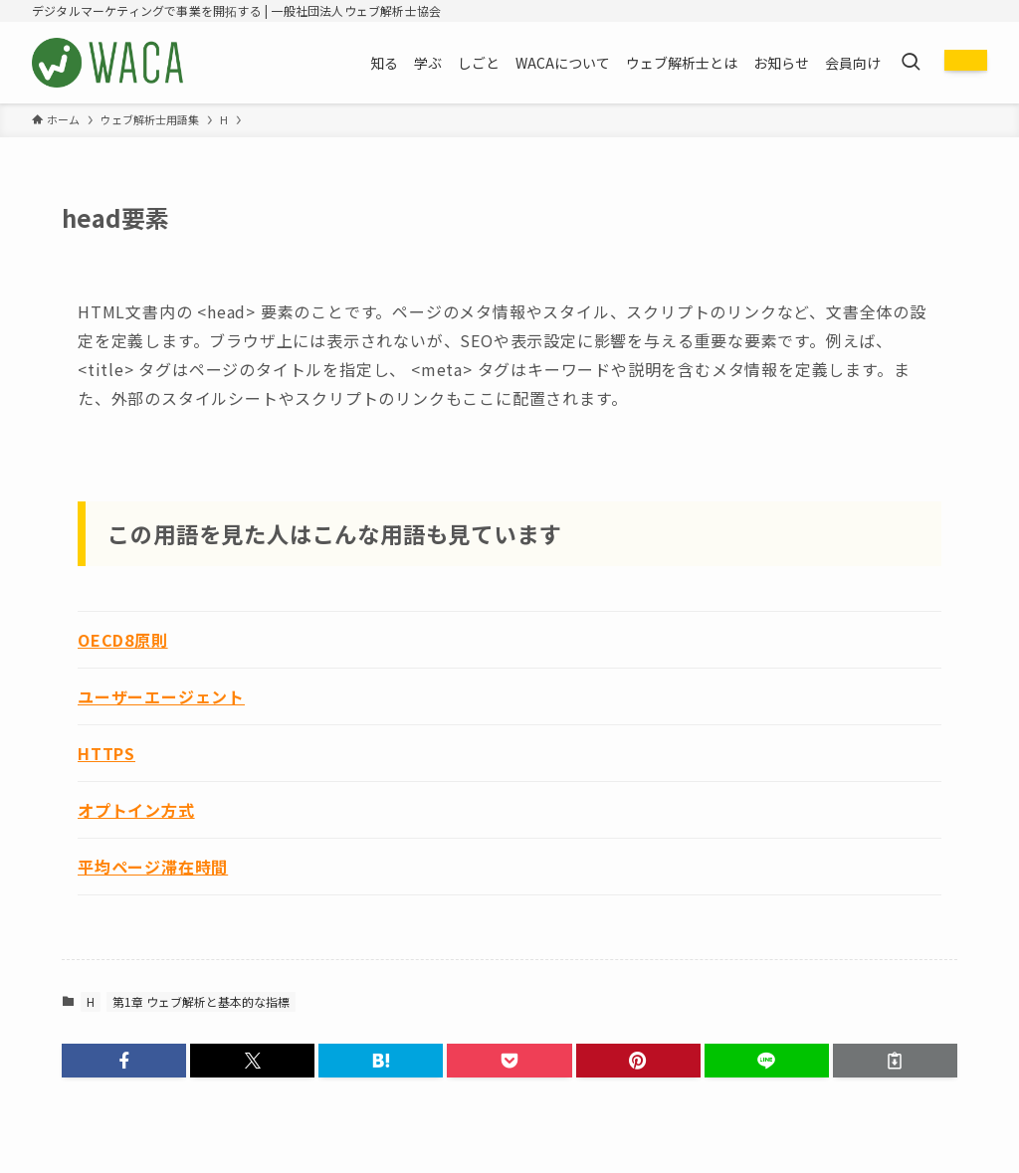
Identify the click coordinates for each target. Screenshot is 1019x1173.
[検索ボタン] (910, 62)
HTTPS (106, 753)
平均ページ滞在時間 (153, 867)
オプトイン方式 (136, 810)
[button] (124, 1060)
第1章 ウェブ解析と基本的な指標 (201, 1001)
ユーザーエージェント (161, 696)
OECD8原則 (123, 640)
